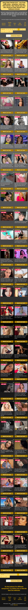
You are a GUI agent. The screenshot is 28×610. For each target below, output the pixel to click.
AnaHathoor (17, 229)
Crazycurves (4, 229)
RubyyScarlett (18, 439)
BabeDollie (17, 344)
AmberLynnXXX (4, 401)
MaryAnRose (18, 39)
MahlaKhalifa (18, 305)
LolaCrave (17, 496)
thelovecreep (18, 477)
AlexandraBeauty (5, 268)
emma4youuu (4, 496)
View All (3, 29)
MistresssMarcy (4, 58)
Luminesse (3, 286)
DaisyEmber (4, 534)
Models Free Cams (9, 24)
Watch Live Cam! (7, 55)
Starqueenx (17, 191)
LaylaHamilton (4, 458)
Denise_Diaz (18, 115)
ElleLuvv (17, 458)
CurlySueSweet (4, 115)
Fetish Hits (16, 604)
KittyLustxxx (4, 382)
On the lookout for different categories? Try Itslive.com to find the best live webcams (14, 588)
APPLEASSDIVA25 (19, 286)
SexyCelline (17, 134)
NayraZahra (17, 96)
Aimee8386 (17, 76)
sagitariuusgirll (4, 39)
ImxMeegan (3, 210)
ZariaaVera (3, 76)
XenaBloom (17, 420)
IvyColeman (3, 477)
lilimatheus (17, 58)
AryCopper (3, 191)
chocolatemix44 (4, 172)
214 (9, 31)
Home (8, 35)
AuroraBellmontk (19, 554)
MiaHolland (3, 439)
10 (1, 31)
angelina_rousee (19, 515)
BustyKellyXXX (4, 344)
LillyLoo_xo (17, 401)
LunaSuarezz (18, 268)
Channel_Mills (4, 362)
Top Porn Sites (25, 24)
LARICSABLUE (18, 534)
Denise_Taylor (18, 153)
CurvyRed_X (4, 248)
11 (4, 31)
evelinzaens (3, 134)
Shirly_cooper (4, 153)
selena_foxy (3, 305)
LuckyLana (17, 382)
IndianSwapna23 (5, 96)
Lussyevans (17, 362)
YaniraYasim (18, 325)
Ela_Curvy (3, 420)
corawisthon (18, 248)
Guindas (17, 210)
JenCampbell (4, 515)
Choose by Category (16, 35)
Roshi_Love (17, 172)
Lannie (2, 325)
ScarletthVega (4, 554)
